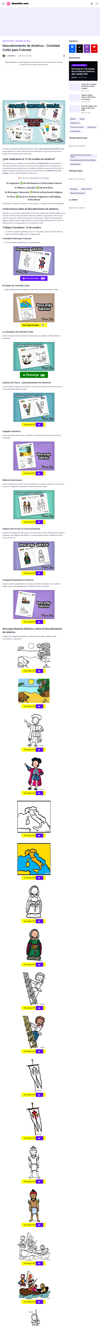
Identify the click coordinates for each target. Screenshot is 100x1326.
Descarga (35, 375)
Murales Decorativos (78, 193)
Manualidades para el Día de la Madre (81, 156)
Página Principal (8, 41)
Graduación (92, 127)
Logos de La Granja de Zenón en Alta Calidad (88, 86)
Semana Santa (75, 164)
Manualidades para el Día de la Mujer (83, 160)
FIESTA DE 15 (75, 123)
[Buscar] (97, 4)
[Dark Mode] (92, 4)
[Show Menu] (3, 4)
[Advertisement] (50, 21)
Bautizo (73, 119)
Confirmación (75, 131)
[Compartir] (63, 56)
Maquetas (74, 189)
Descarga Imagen (35, 278)
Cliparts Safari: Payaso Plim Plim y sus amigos (88, 97)
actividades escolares (22, 41)
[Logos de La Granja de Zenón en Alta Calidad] (74, 87)
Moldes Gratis (86, 189)
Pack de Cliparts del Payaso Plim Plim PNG (89, 108)
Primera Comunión (77, 127)
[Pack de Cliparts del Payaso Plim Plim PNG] (74, 109)
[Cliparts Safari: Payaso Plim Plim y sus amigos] (74, 98)
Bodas (82, 119)
